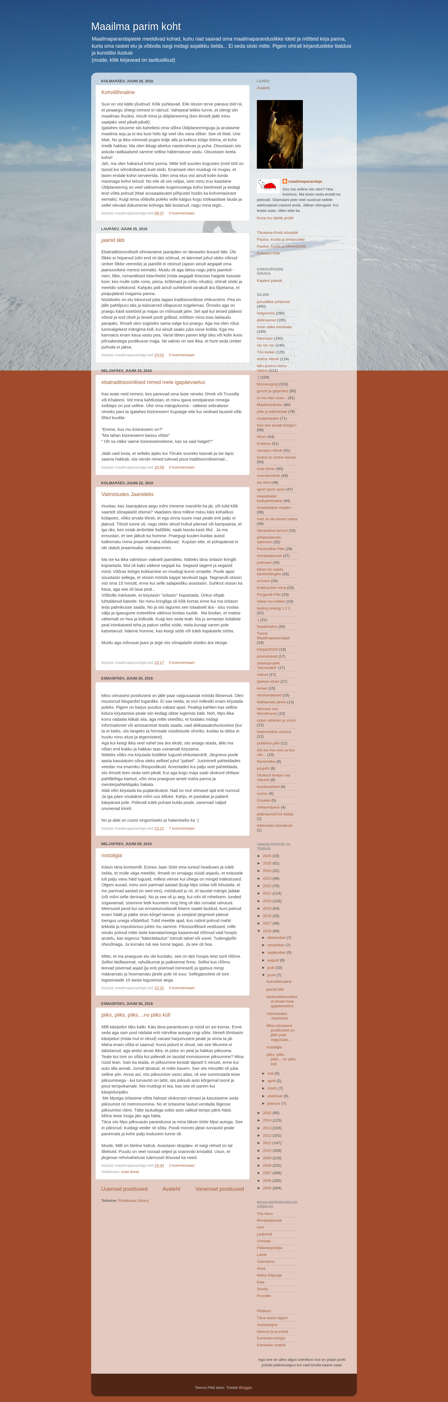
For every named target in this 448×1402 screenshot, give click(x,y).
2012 (268, 1135)
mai (271, 1073)
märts (272, 1088)
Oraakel (263, 800)
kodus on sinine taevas (276, 457)
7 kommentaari (181, 828)
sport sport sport (271, 489)
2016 (268, 931)
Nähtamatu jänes (271, 702)
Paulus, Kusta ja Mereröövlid (281, 246)
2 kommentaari (181, 1165)
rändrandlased (269, 695)
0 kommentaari (181, 213)
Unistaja (264, 1241)
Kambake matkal (271, 1345)
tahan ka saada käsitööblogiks (270, 571)
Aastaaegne (267, 1325)
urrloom (263, 581)
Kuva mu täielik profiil (275, 218)
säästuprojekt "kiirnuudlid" (268, 665)
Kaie (261, 1282)
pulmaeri (264, 562)
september (277, 952)
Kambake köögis (271, 1338)
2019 (268, 908)
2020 (268, 901)
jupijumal (264, 1234)
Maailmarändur (270, 405)
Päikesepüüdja (269, 1248)
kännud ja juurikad (272, 1331)
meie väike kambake (274, 327)
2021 (268, 893)
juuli (271, 967)
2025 (268, 863)
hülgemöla (266, 313)
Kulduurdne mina (271, 588)
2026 (268, 856)
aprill (272, 1081)
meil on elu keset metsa (277, 519)
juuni (272, 975)
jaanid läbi (113, 240)
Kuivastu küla (268, 253)
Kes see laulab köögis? (277, 425)
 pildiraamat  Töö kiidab (275, 814)
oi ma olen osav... (272, 398)
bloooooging (267, 384)
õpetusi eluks (268, 681)
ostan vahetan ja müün (276, 720)
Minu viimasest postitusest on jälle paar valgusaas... (281, 1032)
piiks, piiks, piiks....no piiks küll (135, 1015)
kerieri (262, 688)
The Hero (265, 1214)
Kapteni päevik (269, 280)
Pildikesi (264, 1311)
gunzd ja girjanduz (272, 391)
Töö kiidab (266, 352)
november (276, 945)
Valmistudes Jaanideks (127, 494)
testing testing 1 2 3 (273, 608)
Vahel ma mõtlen (271, 601)
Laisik (262, 1254)
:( (258, 620)
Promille (264, 1296)
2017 (268, 923)
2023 (268, 878)
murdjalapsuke (269, 555)
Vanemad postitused (219, 1189)
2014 (268, 1120)
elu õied (263, 482)
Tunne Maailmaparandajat (273, 635)
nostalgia (111, 855)
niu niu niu (266, 345)
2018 (268, 916)
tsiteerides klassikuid (274, 825)
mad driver (130, 1172)
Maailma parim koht (136, 26)
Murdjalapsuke (269, 1220)
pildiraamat (266, 320)
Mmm (262, 437)
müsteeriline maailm (274, 507)
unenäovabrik (268, 475)
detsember (277, 937)
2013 (268, 1128)
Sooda (262, 1289)
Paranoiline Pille (271, 549)
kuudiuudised (268, 786)
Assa (261, 1268)
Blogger (245, 1387)
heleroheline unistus (274, 732)
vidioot (262, 674)
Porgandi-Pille (269, 594)
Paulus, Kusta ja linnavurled (281, 239)
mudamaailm (268, 418)
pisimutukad (267, 656)
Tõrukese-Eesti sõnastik (277, 232)
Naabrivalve (267, 626)
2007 (268, 1173)
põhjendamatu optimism (269, 539)
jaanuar (274, 1103)
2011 (268, 1143)
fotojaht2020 (267, 649)
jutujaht (263, 768)
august (273, 960)
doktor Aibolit (268, 359)
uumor (262, 793)
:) (258, 377)
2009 (268, 1158)
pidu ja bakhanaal (272, 411)
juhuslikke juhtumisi (273, 302)
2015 (268, 1113)
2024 (268, 871)
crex (260, 1227)
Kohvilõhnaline (118, 92)
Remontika (266, 761)
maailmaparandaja (305, 181)
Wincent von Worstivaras (267, 711)
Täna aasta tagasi (272, 1318)
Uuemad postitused (124, 1189)
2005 (268, 1188)
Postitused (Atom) (133, 1200)
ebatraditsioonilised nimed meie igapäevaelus (153, 382)
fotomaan (265, 338)
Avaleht (172, 1189)
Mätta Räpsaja (269, 1275)
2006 (268, 1180)
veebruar (275, 1096)
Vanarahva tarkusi (272, 530)
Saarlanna (266, 1261)
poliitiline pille (268, 743)
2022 (268, 886)
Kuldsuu (264, 443)
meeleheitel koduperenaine (269, 498)
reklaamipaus (268, 807)
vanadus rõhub (269, 450)
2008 (268, 1165)
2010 (268, 1150)
